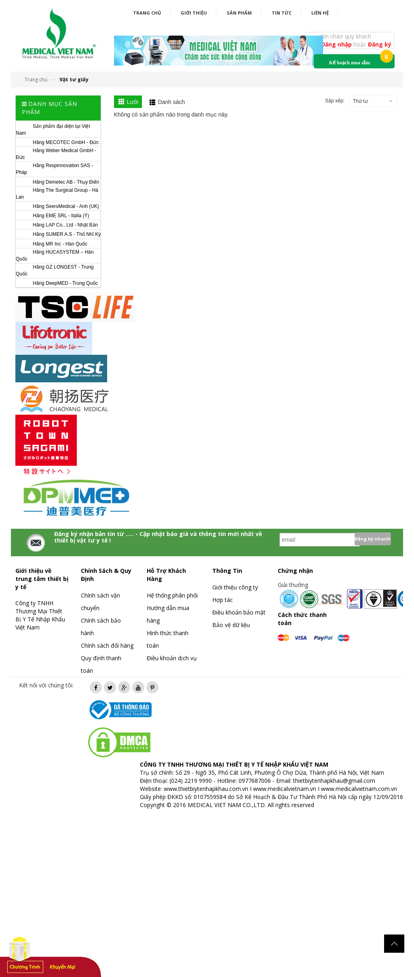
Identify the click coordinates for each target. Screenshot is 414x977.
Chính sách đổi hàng (107, 645)
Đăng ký (379, 44)
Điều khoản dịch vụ (172, 658)
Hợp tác (222, 600)
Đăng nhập (337, 44)
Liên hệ (320, 13)
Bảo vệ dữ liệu (231, 625)
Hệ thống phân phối (172, 595)
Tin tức (281, 13)
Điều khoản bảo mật (239, 612)
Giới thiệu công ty (235, 587)
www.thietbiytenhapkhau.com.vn (206, 789)
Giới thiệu (194, 13)
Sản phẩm (239, 13)
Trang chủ (147, 13)
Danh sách (171, 102)
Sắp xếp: (334, 101)
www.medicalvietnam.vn (284, 789)
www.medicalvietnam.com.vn (359, 789)
